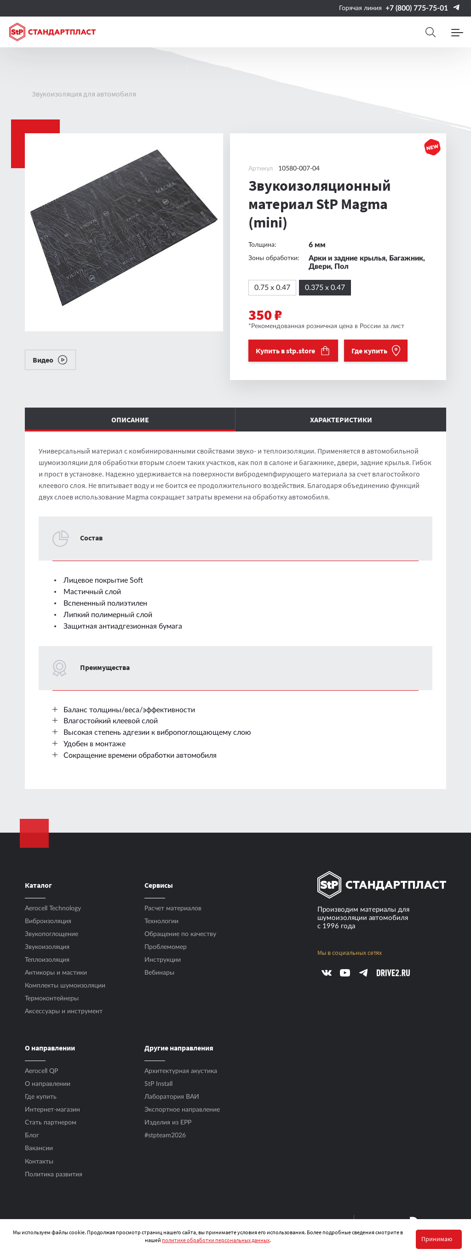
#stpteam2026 (165, 1135)
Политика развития (53, 1174)
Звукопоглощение (51, 934)
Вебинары (159, 973)
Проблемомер (165, 947)
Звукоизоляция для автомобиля (84, 93)
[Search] (430, 32)
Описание (130, 419)
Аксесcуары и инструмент (64, 1011)
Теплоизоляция (47, 960)
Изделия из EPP (167, 1122)
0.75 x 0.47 (272, 287)
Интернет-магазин (52, 1110)
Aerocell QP (41, 1071)
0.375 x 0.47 (325, 287)
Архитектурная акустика (180, 1071)
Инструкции (162, 960)
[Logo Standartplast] (52, 32)
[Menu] (457, 32)
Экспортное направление (182, 1110)
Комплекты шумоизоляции (65, 985)
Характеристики (341, 419)
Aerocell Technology (53, 908)
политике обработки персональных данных (216, 1240)
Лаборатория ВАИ (171, 1097)
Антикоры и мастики (56, 973)
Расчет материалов (172, 908)
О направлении (47, 1084)
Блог (32, 1135)
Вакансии (39, 1148)
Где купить (41, 1097)
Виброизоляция (48, 921)
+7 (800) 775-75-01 (416, 8)
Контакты (39, 1161)
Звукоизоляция (47, 947)
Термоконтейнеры (52, 998)
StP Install (158, 1084)
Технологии (161, 921)
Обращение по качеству (180, 934)
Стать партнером (50, 1122)
